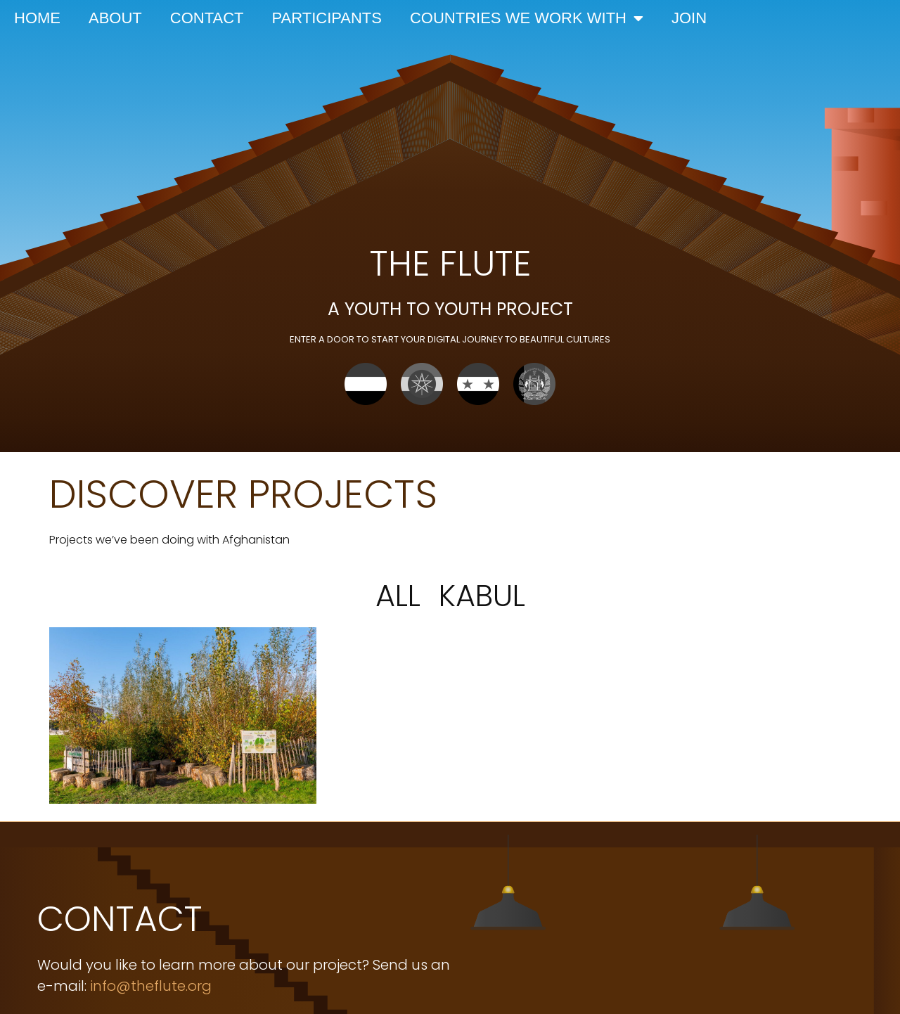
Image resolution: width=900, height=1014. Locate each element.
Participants (327, 18)
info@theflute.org (151, 986)
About (115, 18)
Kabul (482, 596)
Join (689, 18)
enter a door (323, 339)
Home (37, 18)
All (397, 596)
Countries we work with (526, 18)
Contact (207, 18)
